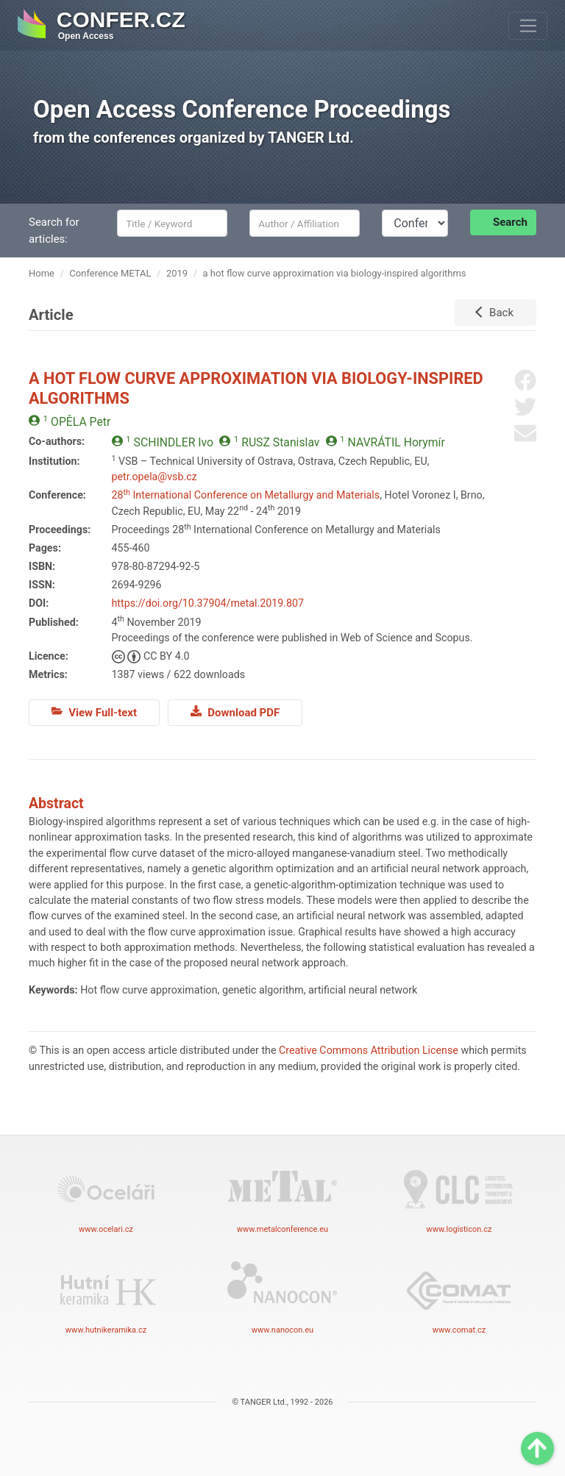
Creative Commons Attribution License (368, 1050)
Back (501, 312)
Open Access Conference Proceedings (242, 109)
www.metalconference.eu (282, 1196)
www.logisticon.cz (459, 1196)
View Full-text (94, 712)
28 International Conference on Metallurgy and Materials (246, 495)
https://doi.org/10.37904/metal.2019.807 (208, 603)
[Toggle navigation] (527, 26)
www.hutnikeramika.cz (106, 1296)
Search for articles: (54, 230)
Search (510, 222)
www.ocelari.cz (105, 1196)
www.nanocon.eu (282, 1296)
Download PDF (235, 712)
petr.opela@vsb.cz (154, 476)
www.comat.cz (459, 1296)
